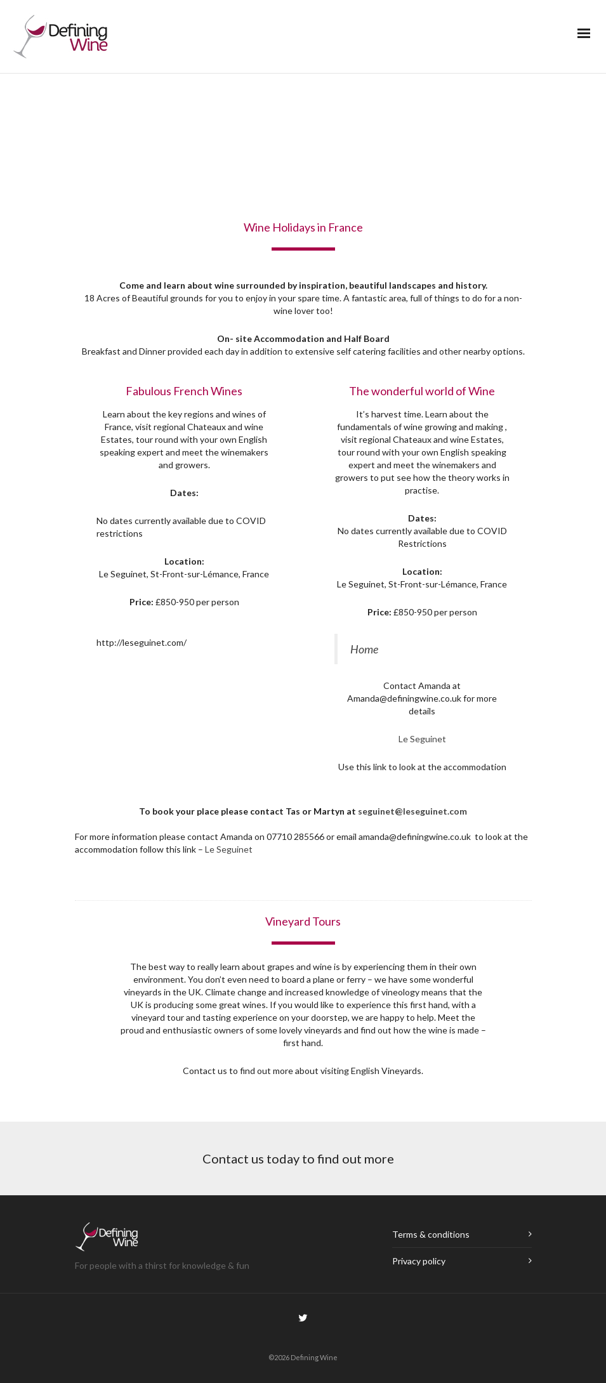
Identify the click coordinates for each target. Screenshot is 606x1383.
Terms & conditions (431, 1234)
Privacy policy (418, 1260)
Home (364, 649)
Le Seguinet (422, 738)
